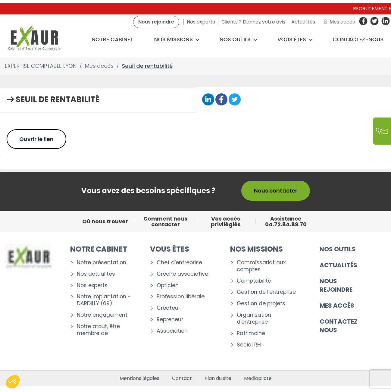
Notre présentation (101, 262)
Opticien (168, 285)
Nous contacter (275, 190)
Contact (182, 378)
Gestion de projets (261, 303)
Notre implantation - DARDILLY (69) (104, 300)
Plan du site (218, 378)
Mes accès (337, 305)
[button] (12, 382)
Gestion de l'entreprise (266, 292)
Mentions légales (139, 378)
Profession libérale (181, 296)
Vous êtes (295, 39)
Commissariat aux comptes (261, 266)
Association (172, 331)
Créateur (168, 308)
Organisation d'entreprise (254, 318)
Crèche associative (182, 274)
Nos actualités (96, 274)
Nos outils (239, 39)
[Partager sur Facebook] (221, 99)
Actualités (338, 265)
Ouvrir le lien (36, 139)
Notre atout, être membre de (98, 330)
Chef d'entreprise (179, 262)
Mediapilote (258, 378)
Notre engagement (102, 315)
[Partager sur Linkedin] (208, 99)
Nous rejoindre (336, 285)
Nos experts (92, 285)
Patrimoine (251, 333)
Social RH (249, 344)
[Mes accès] (338, 22)
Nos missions (177, 39)
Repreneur (170, 319)
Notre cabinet (112, 39)
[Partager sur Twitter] (235, 99)
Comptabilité (254, 281)
